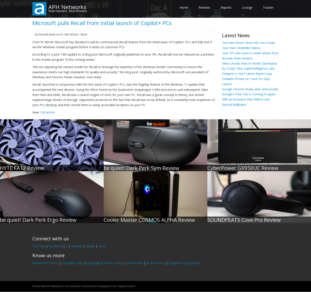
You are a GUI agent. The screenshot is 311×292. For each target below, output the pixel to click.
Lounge (247, 7)
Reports (226, 7)
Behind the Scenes (45, 263)
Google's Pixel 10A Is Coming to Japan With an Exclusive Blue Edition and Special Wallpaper (248, 99)
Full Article (47, 112)
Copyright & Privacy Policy (105, 263)
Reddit (90, 246)
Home (184, 7)
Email (102, 246)
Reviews (204, 7)
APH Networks (67, 7)
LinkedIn (77, 246)
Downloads (135, 263)
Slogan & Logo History (184, 263)
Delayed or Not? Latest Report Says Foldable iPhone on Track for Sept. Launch (247, 79)
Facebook (55, 246)
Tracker (268, 7)
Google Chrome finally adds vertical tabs (250, 89)
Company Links (72, 263)
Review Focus (155, 263)
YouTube (38, 246)
